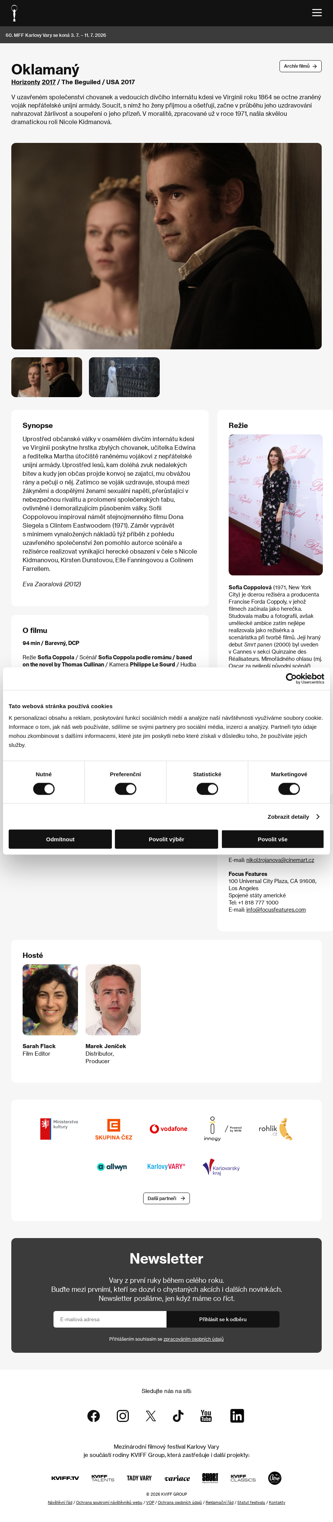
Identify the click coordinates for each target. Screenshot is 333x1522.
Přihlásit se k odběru (223, 1319)
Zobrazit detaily (288, 816)
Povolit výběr (166, 839)
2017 (49, 81)
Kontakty (277, 1502)
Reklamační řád (220, 1502)
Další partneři (162, 1198)
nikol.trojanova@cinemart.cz (280, 860)
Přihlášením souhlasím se (166, 1338)
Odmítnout (60, 839)
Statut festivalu (251, 1502)
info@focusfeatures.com (276, 909)
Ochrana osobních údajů (180, 1502)
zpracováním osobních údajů (193, 1338)
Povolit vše (272, 839)
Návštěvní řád (60, 1502)
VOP (150, 1502)
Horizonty (25, 81)
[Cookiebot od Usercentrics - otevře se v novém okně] (291, 678)
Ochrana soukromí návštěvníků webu (109, 1502)
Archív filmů (297, 65)
